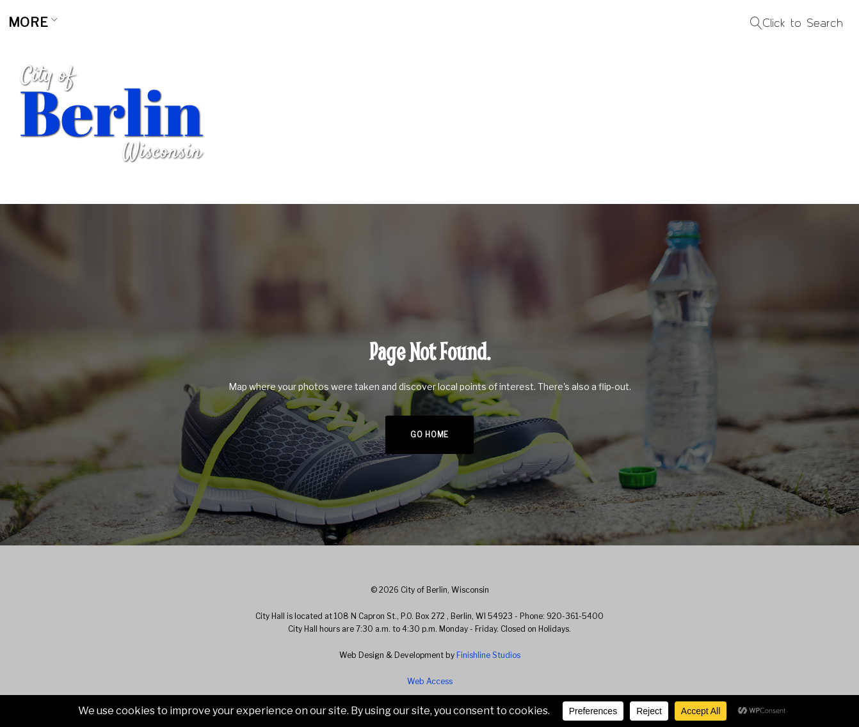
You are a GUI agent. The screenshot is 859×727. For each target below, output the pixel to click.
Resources (438, 22)
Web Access (430, 681)
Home (36, 22)
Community (122, 22)
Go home (429, 434)
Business (230, 22)
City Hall (330, 22)
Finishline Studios (488, 655)
